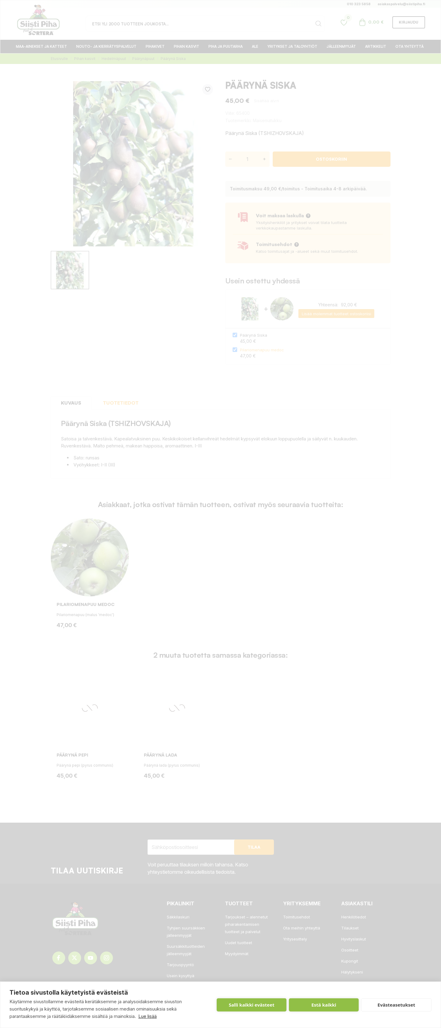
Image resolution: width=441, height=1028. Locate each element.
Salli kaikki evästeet (252, 1005)
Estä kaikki (323, 1005)
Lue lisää (147, 1016)
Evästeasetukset (396, 1005)
